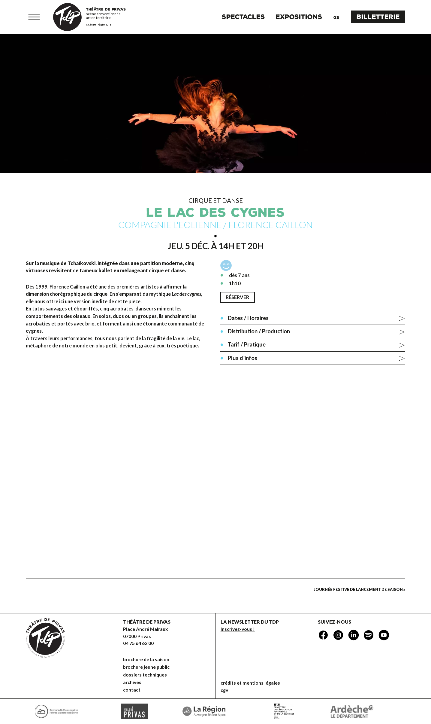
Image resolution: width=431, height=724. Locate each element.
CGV (224, 690)
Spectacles (243, 16)
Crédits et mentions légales (250, 683)
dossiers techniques (145, 674)
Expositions (299, 16)
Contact (131, 689)
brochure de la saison (146, 659)
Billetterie (378, 16)
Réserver (237, 297)
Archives (132, 682)
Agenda (336, 17)
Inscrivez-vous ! (238, 629)
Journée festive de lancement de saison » (359, 589)
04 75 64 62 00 (138, 643)
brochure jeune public (146, 667)
